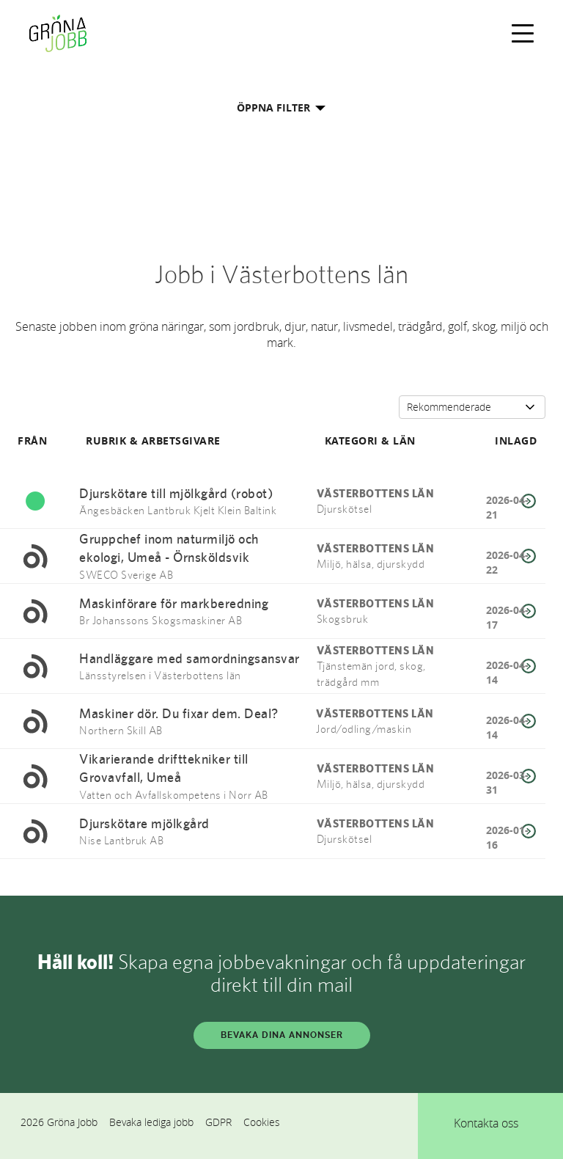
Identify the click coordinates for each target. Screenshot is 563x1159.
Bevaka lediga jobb (151, 1122)
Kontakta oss (486, 1123)
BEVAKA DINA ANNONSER (282, 1035)
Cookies (261, 1122)
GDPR (218, 1122)
